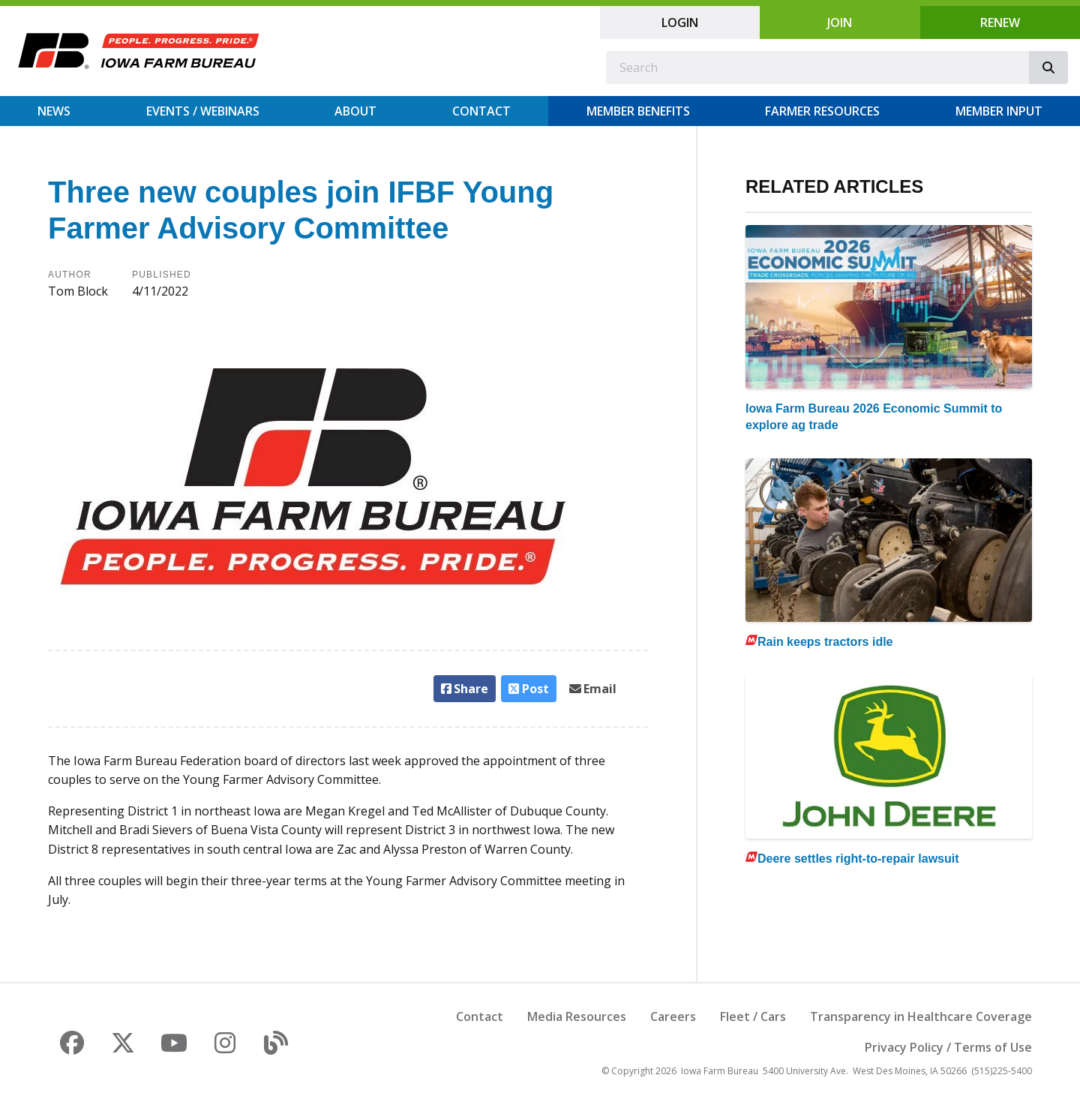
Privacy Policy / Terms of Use (948, 1047)
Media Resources (576, 1016)
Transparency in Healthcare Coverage (921, 1016)
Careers (673, 1016)
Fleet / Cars (753, 1016)
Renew (1000, 22)
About (355, 111)
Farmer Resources (822, 111)
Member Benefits (638, 111)
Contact (481, 111)
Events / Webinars (203, 111)
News (54, 111)
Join (839, 22)
